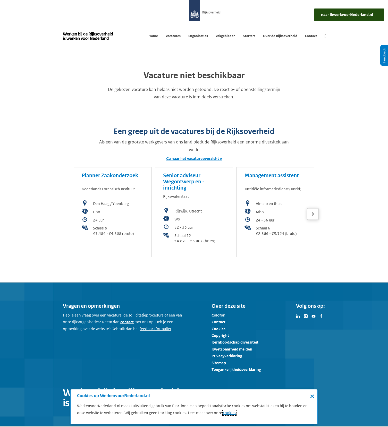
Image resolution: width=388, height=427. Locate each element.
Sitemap (219, 362)
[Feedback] (384, 55)
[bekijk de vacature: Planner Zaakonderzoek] (112, 212)
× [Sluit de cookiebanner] (312, 396)
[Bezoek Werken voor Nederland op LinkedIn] (298, 316)
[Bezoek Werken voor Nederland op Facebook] (321, 316)
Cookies (218, 328)
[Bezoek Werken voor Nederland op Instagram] (306, 316)
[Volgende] (313, 214)
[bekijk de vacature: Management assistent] (275, 212)
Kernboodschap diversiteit (235, 342)
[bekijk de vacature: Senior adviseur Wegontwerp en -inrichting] (194, 212)
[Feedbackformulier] (155, 329)
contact (127, 321)
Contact (218, 321)
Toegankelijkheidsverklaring (236, 369)
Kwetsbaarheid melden (232, 349)
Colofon (218, 315)
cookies (229, 412)
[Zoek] (325, 36)
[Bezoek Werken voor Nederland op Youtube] (313, 316)
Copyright (220, 335)
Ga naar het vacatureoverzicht (192, 158)
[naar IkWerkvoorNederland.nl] (349, 14)
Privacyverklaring (227, 355)
